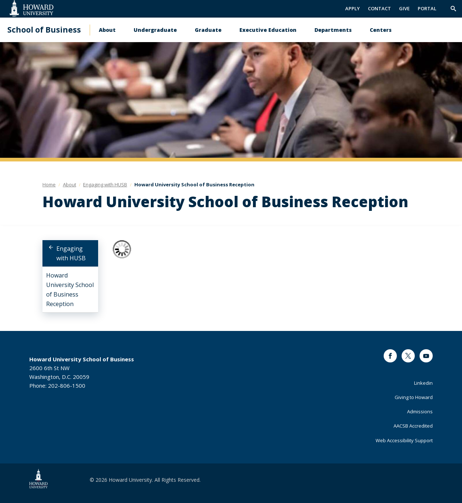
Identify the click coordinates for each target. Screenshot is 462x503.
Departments (333, 29)
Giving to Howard (414, 397)
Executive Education (268, 29)
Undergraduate (155, 29)
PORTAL (427, 8)
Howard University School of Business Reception (70, 289)
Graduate (208, 29)
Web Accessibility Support (404, 440)
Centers (381, 29)
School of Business (44, 29)
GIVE (404, 8)
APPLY (352, 8)
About (107, 29)
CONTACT (379, 8)
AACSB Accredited (413, 425)
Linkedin (423, 383)
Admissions (420, 411)
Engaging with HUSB (71, 253)
